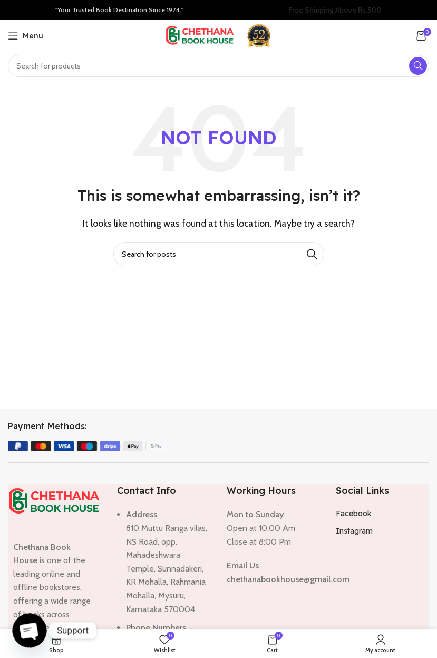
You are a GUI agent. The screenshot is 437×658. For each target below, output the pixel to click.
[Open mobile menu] (25, 35)
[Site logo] (200, 35)
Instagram (354, 531)
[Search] (218, 254)
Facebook (354, 513)
